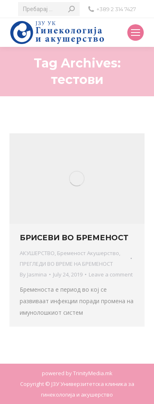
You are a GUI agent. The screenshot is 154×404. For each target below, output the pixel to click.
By (33, 274)
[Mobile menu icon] (135, 32)
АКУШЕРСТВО (37, 253)
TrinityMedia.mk (93, 373)
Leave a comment (111, 274)
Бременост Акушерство (88, 253)
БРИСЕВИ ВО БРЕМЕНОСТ (74, 237)
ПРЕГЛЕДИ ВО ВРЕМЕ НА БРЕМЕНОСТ (66, 263)
